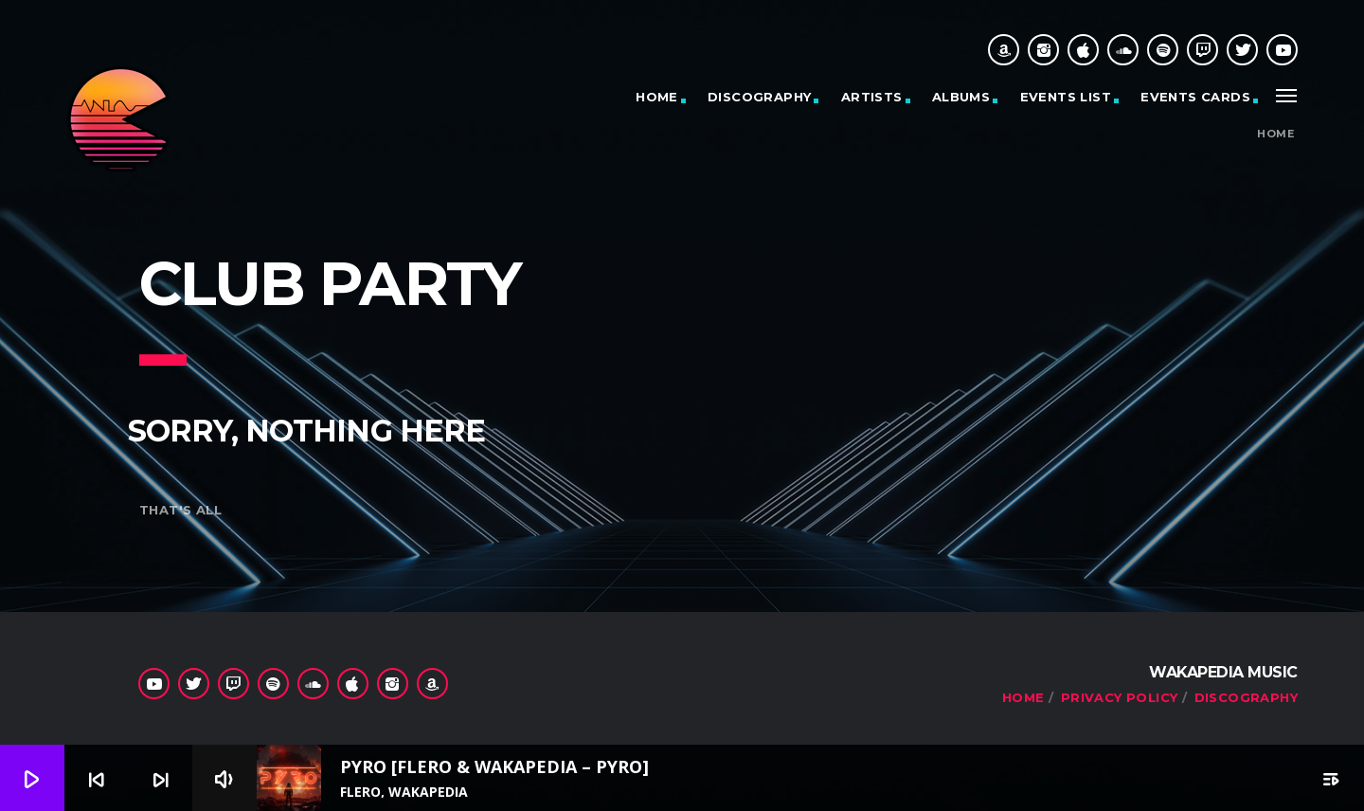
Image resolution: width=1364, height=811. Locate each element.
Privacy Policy (1119, 697)
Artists (872, 96)
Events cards (1195, 96)
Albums (961, 96)
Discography (759, 96)
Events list (1065, 96)
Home (657, 96)
